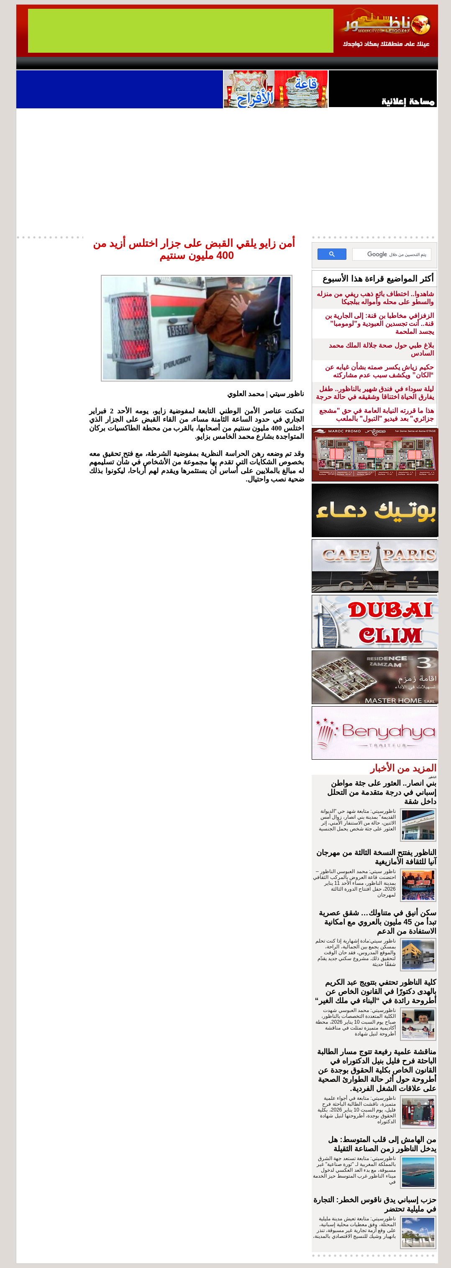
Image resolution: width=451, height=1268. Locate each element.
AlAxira (73, 63)
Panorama (133, 63)
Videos (175, 63)
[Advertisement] (227, 171)
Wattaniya (243, 63)
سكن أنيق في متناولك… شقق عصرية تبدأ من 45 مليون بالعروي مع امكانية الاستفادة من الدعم (377, 922)
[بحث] (392, 255)
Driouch (349, 63)
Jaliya (211, 63)
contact (40, 63)
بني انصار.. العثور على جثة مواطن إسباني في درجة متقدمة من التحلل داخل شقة (381, 792)
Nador (383, 63)
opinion (100, 63)
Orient (275, 63)
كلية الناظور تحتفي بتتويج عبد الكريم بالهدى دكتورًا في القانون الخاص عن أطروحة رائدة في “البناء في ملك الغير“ (375, 991)
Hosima (311, 63)
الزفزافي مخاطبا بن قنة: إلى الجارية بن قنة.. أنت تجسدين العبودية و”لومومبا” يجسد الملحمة (379, 323)
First (419, 63)
